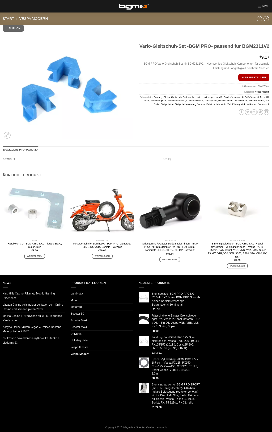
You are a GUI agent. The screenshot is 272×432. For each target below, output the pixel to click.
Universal (76, 333)
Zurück (13, 28)
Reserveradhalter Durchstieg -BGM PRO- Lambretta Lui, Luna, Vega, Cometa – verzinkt (102, 245)
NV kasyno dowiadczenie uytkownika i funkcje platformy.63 (31, 340)
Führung (158, 97)
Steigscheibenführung (185, 104)
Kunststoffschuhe (194, 100)
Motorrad (76, 306)
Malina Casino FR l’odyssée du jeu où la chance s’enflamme (32, 318)
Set (267, 100)
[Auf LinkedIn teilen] (266, 112)
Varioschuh (263, 104)
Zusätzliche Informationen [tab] (20, 149)
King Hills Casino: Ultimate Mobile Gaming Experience (29, 296)
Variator (201, 104)
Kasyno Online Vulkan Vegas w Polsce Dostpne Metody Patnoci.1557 (32, 329)
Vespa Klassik (79, 347)
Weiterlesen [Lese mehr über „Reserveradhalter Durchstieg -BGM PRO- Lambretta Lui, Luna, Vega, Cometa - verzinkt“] (102, 256)
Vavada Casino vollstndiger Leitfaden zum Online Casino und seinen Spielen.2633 (33, 307)
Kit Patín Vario (248, 97)
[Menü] (263, 6)
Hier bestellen (254, 77)
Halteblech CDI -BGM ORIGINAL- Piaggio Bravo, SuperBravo (34, 245)
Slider (157, 104)
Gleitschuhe (189, 97)
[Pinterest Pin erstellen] (260, 112)
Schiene (253, 100)
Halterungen (209, 97)
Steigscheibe (167, 104)
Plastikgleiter (211, 100)
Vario (223, 104)
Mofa (74, 300)
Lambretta (77, 293)
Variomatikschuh (249, 104)
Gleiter (167, 97)
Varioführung (233, 104)
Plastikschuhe (240, 100)
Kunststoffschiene (176, 100)
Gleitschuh (176, 97)
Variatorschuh (213, 104)
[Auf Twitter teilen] (248, 112)
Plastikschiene (225, 100)
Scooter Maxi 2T (81, 327)
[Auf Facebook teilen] (241, 112)
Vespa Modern (33, 18)
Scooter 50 (77, 313)
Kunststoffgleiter (158, 100)
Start (8, 18)
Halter (199, 97)
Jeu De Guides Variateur (228, 97)
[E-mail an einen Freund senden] (254, 112)
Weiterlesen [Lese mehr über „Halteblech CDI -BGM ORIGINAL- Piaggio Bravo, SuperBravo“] (34, 256)
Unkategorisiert (80, 340)
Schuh (261, 100)
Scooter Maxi (79, 320)
